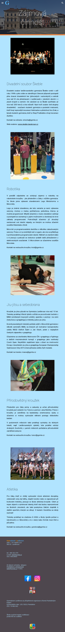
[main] (32, 18)
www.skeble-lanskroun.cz (28, 124)
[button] (2, 3)
